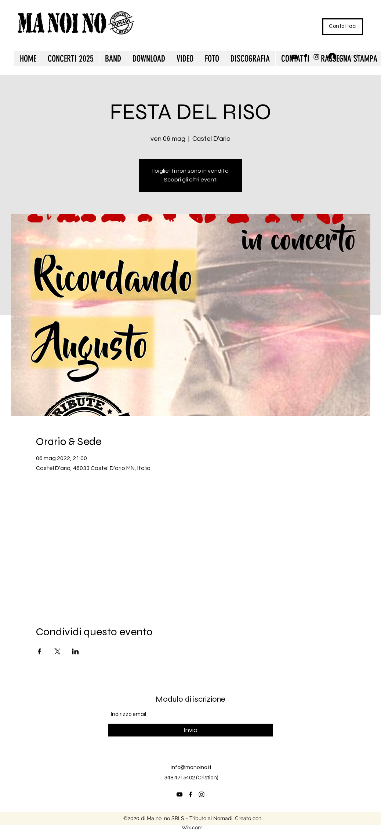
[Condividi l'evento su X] (57, 651)
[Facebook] (305, 56)
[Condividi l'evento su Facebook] (39, 651)
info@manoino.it (191, 767)
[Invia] (190, 730)
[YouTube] (294, 56)
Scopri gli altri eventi (191, 180)
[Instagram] (316, 56)
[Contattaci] (342, 26)
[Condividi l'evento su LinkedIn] (75, 651)
